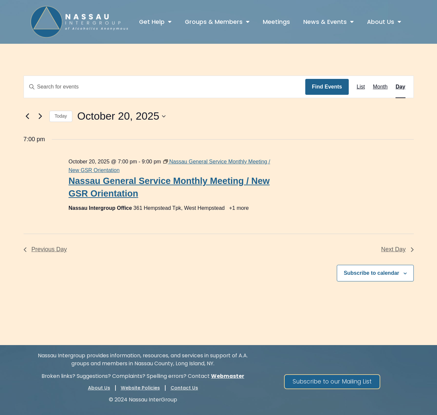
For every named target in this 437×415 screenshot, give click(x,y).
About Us (384, 22)
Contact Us (184, 388)
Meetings (276, 22)
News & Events (328, 22)
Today (61, 116)
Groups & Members (217, 22)
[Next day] (40, 116)
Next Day (397, 249)
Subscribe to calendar (371, 273)
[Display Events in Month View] (380, 87)
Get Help (155, 22)
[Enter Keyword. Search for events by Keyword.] (165, 87)
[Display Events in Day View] (400, 87)
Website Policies (140, 388)
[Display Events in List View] (361, 87)
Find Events (327, 86)
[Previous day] (28, 116)
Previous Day (45, 249)
